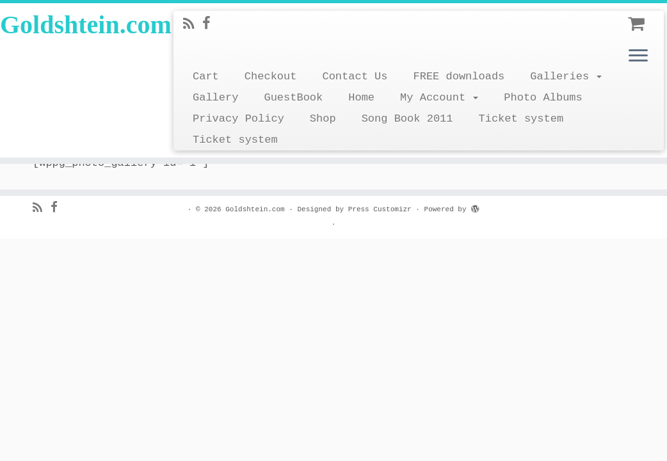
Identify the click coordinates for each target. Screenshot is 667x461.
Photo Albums (543, 98)
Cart (206, 76)
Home (361, 98)
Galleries (566, 76)
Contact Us (354, 76)
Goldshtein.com (78, 24)
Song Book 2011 (407, 119)
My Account (439, 98)
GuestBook (293, 98)
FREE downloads (458, 76)
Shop (323, 119)
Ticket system (520, 119)
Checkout (271, 76)
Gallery (215, 98)
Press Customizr (380, 209)
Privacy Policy (238, 119)
